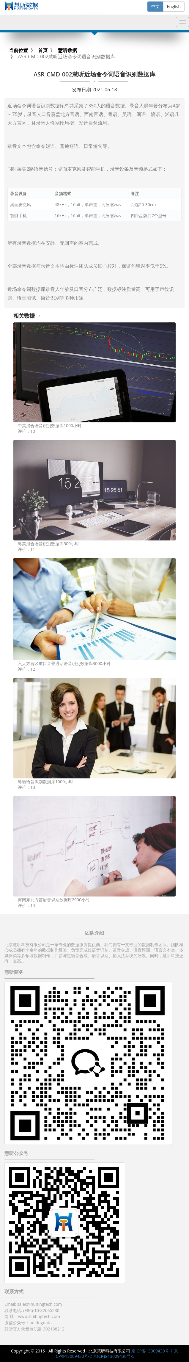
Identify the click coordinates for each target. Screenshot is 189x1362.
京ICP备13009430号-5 (114, 1356)
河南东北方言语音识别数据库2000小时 (54, 899)
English (174, 6)
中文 (155, 6)
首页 (43, 50)
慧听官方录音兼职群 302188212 (34, 1329)
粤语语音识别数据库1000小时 (45, 781)
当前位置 (18, 50)
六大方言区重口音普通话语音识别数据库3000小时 (64, 663)
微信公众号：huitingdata (28, 1322)
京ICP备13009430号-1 (152, 1351)
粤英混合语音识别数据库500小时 (48, 543)
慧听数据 (67, 50)
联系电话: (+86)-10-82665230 (31, 1310)
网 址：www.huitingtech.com (32, 1316)
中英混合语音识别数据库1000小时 (49, 425)
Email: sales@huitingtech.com (33, 1304)
